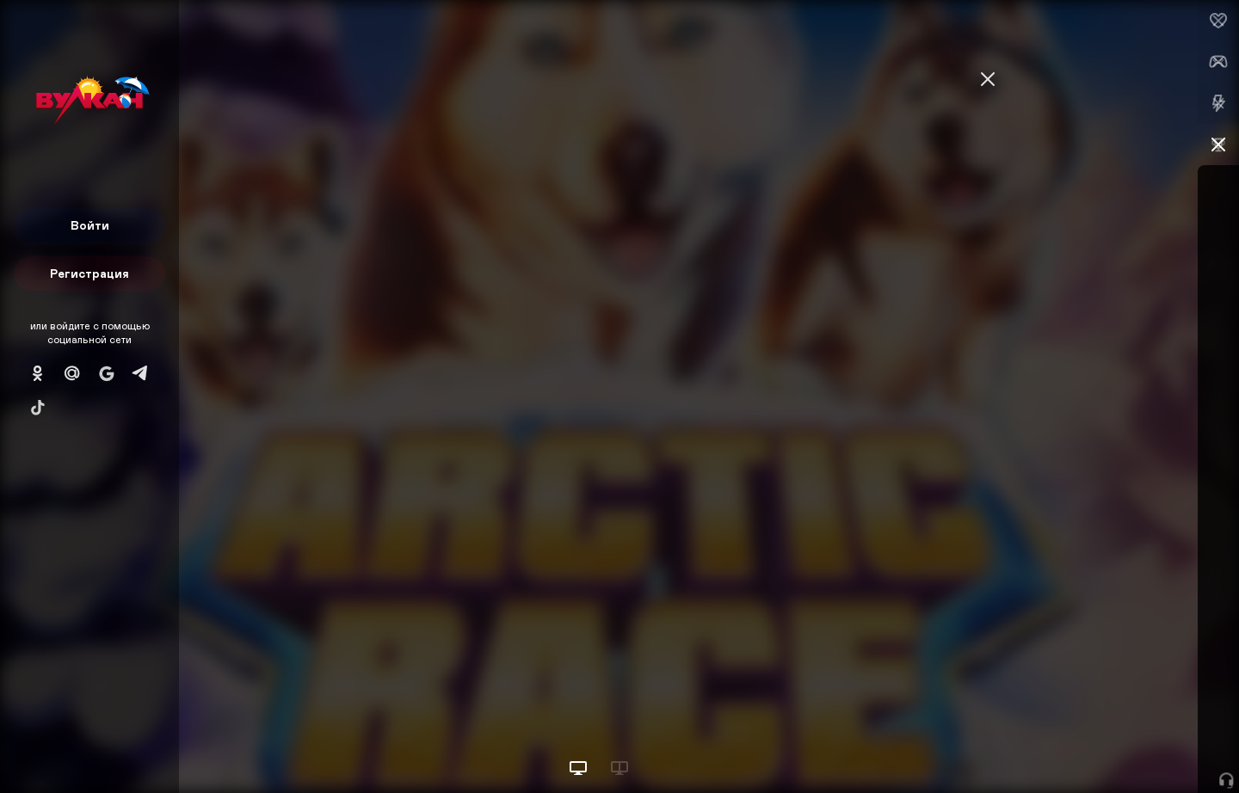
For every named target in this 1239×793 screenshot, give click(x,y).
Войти (90, 225)
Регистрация (89, 273)
